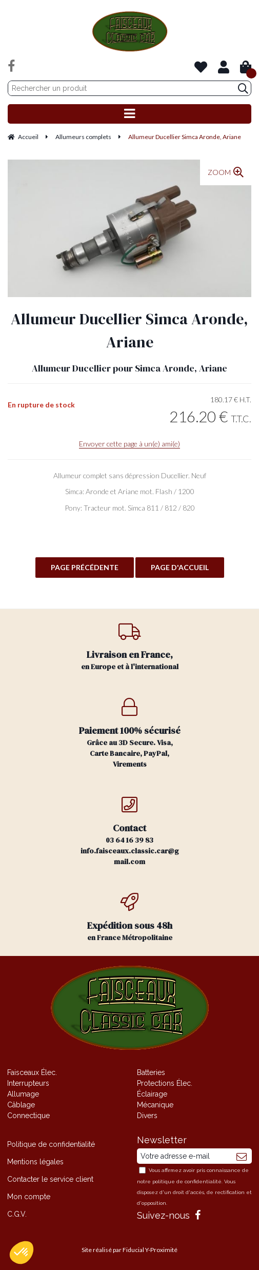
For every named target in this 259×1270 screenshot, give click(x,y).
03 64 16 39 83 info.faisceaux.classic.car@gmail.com (129, 831)
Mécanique (155, 1105)
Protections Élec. (164, 1083)
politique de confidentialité (187, 1181)
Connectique (28, 1115)
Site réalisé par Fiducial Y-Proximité (129, 1250)
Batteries (151, 1072)
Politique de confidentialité (51, 1144)
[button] (21, 1252)
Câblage (21, 1105)
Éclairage (152, 1094)
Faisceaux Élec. (32, 1072)
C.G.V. (17, 1214)
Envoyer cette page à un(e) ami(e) (129, 443)
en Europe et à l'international (129, 647)
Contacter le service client (50, 1179)
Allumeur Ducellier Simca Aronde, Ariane (129, 330)
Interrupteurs (28, 1083)
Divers (147, 1115)
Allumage (23, 1094)
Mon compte (28, 1197)
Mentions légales (35, 1162)
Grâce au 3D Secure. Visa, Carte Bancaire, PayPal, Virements (129, 733)
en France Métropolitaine (129, 918)
